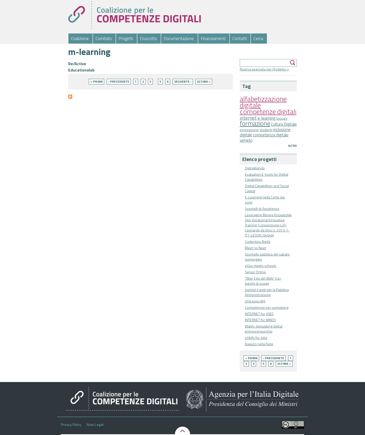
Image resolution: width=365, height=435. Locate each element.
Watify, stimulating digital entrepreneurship (263, 328)
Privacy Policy (71, 424)
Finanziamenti (213, 38)
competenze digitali (268, 111)
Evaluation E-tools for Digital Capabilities (266, 177)
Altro (292, 146)
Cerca (258, 38)
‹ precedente (273, 358)
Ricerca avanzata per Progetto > (264, 69)
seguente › (182, 81)
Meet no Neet (255, 247)
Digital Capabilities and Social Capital (267, 188)
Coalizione (80, 38)
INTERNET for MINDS (260, 319)
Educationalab (81, 70)
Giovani (281, 118)
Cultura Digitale (284, 124)
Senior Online (255, 272)
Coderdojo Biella (257, 241)
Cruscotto (148, 38)
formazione (255, 123)
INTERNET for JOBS (259, 313)
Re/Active (77, 64)
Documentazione (179, 38)
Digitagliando (255, 168)
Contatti (239, 38)
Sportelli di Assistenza (262, 208)
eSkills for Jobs (256, 337)
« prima (251, 358)
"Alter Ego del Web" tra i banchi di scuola (263, 281)
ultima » (284, 363)
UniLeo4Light (255, 301)
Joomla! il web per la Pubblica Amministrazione (267, 292)
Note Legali (95, 424)
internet (248, 118)
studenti (266, 129)
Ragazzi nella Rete (259, 344)
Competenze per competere (267, 307)
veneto (246, 140)
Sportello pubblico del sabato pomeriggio (267, 256)
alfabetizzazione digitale (263, 102)
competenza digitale (270, 135)
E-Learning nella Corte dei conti (265, 199)
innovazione (249, 129)
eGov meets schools (260, 265)
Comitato (104, 38)
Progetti (126, 38)
